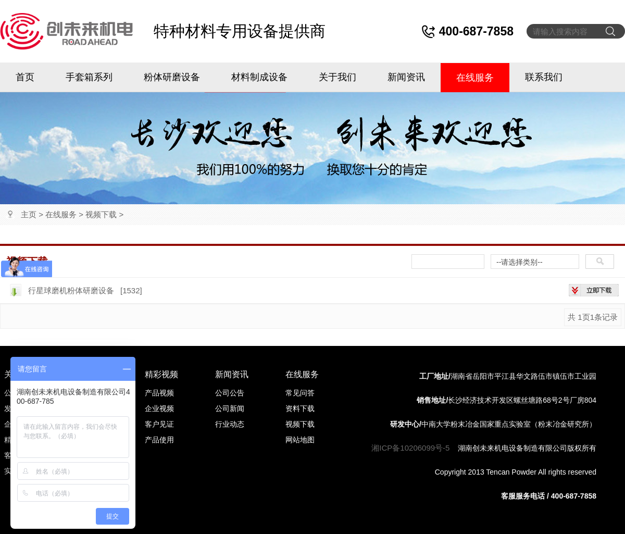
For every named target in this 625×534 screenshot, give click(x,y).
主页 (28, 214)
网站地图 (300, 440)
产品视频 (159, 393)
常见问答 (300, 393)
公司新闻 (229, 408)
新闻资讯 (406, 77)
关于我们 (337, 77)
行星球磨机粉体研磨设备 (71, 290)
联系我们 (543, 77)
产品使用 (159, 440)
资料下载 (300, 408)
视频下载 (101, 214)
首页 (25, 77)
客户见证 (159, 424)
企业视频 (159, 408)
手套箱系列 (89, 77)
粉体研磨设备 (172, 77)
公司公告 (229, 393)
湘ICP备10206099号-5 (410, 447)
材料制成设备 (259, 77)
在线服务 (475, 77)
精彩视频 (161, 374)
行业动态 (229, 424)
